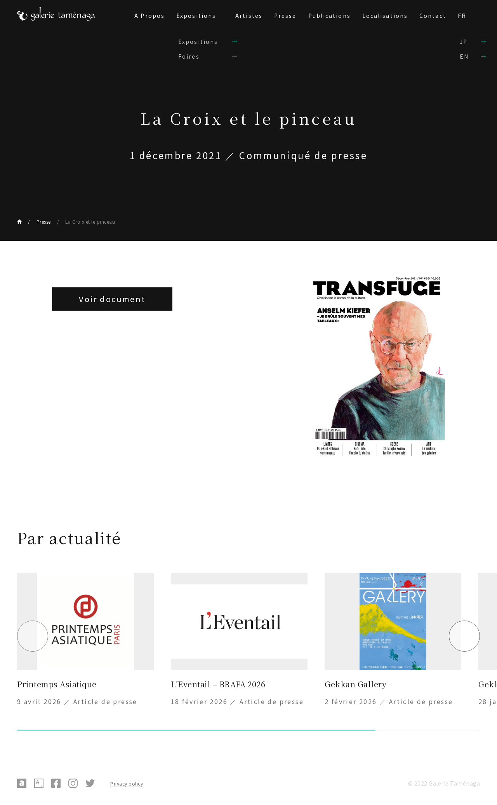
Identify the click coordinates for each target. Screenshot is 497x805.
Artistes (248, 15)
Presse (285, 15)
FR (462, 15)
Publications (329, 15)
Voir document (112, 298)
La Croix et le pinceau (90, 221)
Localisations (385, 15)
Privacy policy (126, 783)
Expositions (196, 15)
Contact (432, 15)
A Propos (149, 15)
